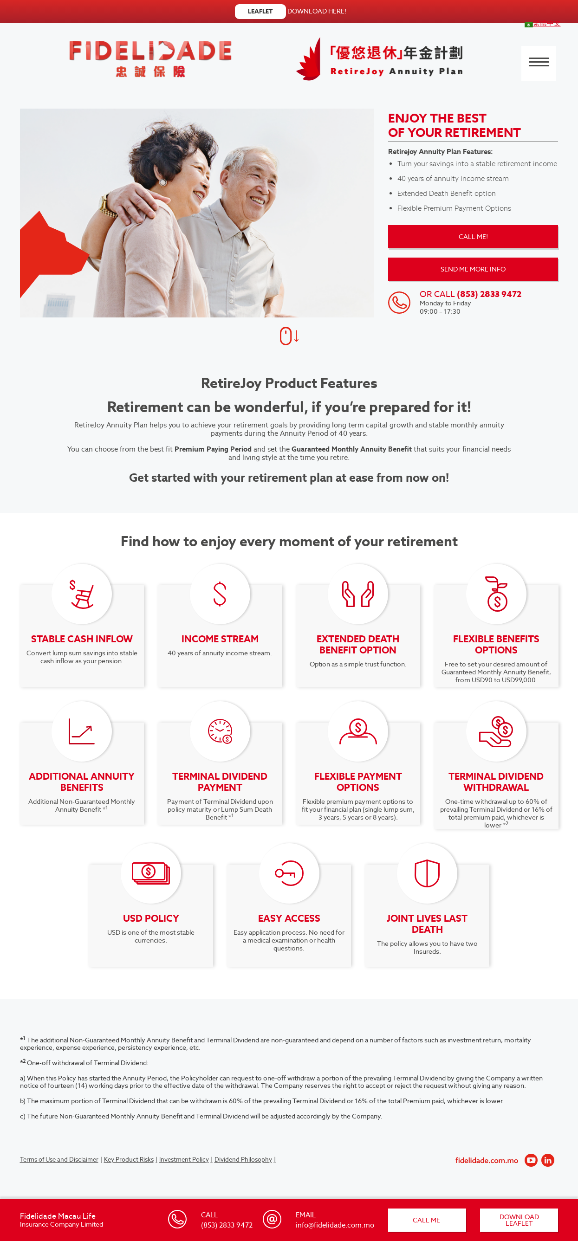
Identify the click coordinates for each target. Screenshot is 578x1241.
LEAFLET (260, 11)
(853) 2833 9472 (227, 1225)
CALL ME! (473, 237)
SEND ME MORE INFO (473, 269)
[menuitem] (543, 23)
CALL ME (427, 1220)
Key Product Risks (129, 1159)
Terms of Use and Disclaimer (59, 1159)
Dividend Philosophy (243, 1159)
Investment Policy (184, 1159)
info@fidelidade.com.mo (335, 1225)
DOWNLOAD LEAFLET (519, 1220)
